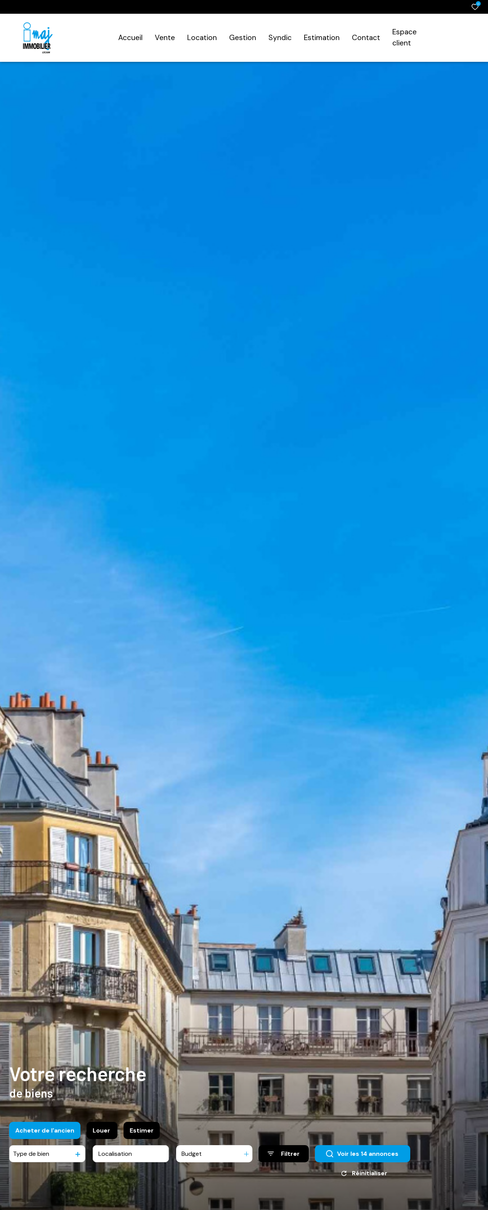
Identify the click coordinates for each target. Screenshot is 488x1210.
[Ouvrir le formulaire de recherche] (283, 1155)
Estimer (142, 1132)
